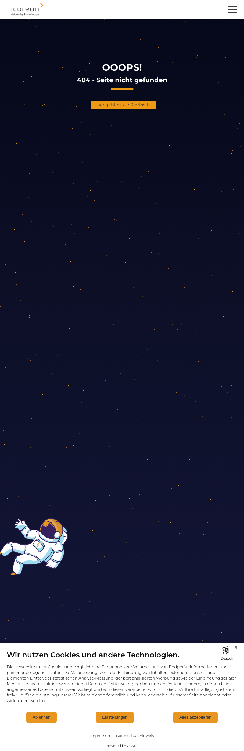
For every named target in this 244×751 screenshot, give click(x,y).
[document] (122, 680)
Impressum (101, 735)
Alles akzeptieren (195, 717)
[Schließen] (236, 647)
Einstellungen (115, 717)
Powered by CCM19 (122, 745)
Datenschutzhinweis (135, 735)
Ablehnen (42, 717)
